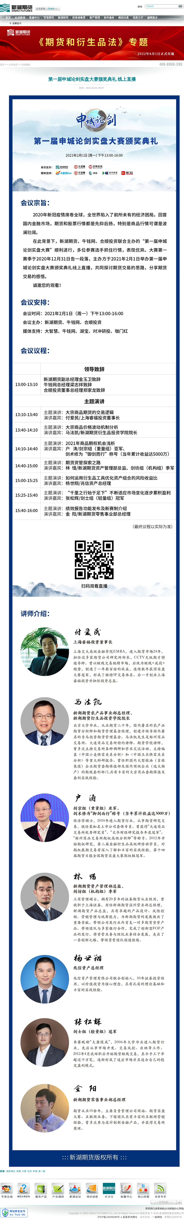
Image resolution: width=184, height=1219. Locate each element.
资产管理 (94, 17)
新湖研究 (63, 17)
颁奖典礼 (10, 1171)
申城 (35, 1171)
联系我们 (150, 1208)
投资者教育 (79, 17)
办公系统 (178, 1208)
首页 (8, 17)
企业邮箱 (169, 1208)
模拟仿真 (123, 17)
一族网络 (157, 1217)
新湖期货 (16, 8)
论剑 (29, 1171)
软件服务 (109, 17)
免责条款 (159, 1208)
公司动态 (13, 64)
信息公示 (138, 17)
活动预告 (26, 64)
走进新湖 (20, 17)
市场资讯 (48, 17)
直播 (18, 1171)
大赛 (24, 1171)
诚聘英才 (152, 17)
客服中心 (34, 17)
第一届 (41, 1171)
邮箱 (140, 6)
